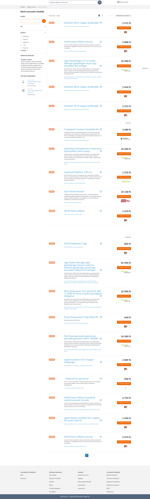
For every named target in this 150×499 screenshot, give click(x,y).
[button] (123, 2)
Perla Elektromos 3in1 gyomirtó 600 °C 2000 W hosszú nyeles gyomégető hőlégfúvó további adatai (82, 308)
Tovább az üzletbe (124, 27)
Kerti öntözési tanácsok (28, 71)
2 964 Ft (126, 87)
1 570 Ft (126, 173)
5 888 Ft (126, 42)
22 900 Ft (126, 291)
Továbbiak (24, 50)
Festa (24, 48)
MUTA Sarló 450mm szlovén (78, 42)
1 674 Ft (126, 211)
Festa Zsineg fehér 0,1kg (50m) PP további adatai (76, 323)
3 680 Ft (126, 130)
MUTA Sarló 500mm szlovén (78, 437)
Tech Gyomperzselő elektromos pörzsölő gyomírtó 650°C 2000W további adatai (82, 350)
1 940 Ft (126, 418)
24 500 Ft (126, 149)
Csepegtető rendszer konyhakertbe (81, 129)
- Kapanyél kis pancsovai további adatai (74, 388)
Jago (24, 39)
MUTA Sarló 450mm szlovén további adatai (75, 51)
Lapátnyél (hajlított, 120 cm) (78, 172)
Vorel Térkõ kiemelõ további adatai (72, 202)
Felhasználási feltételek (84, 482)
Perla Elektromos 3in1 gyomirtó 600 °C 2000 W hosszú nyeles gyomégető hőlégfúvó (83, 293)
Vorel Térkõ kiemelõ (74, 192)
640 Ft (127, 317)
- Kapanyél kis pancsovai (76, 379)
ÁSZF (108, 488)
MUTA (25, 36)
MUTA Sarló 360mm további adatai (73, 214)
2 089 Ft (126, 360)
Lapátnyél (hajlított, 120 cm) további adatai (75, 183)
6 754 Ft (126, 398)
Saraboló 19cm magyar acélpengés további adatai (76, 109)
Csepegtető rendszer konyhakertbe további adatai (76, 140)
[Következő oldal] (93, 455)
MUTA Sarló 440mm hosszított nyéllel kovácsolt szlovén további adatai (82, 409)
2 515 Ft (126, 23)
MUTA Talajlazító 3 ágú (75, 244)
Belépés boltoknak (112, 475)
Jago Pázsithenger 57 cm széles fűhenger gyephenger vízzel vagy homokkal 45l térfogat (80, 63)
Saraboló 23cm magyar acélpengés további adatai (76, 26)
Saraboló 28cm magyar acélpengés (81, 87)
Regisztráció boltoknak (113, 482)
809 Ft (127, 244)
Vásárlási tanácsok (83, 475)
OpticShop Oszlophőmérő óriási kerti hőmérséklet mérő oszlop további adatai (82, 163)
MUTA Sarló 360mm (74, 211)
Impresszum (81, 488)
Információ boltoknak (113, 478)
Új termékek (52, 475)
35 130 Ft (126, 192)
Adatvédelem (82, 485)
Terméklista (52, 492)
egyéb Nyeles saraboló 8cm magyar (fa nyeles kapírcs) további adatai (81, 424)
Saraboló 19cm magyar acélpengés (81, 106)
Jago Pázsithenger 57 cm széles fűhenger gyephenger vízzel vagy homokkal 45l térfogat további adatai (82, 77)
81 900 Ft (126, 263)
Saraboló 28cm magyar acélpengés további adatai (76, 90)
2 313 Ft (126, 106)
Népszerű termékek (55, 478)
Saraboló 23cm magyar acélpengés (81, 23)
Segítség (80, 478)
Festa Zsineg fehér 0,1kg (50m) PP (81, 317)
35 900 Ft (126, 61)
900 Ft (127, 379)
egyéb (24, 42)
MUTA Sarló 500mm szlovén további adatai (75, 446)
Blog (21, 475)
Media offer (110, 492)
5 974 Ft (126, 437)
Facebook (23, 478)
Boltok (51, 485)
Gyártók (51, 482)
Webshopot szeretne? (113, 485)
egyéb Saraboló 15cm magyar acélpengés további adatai (78, 365)
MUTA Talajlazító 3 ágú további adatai (73, 247)
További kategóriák (54, 488)
